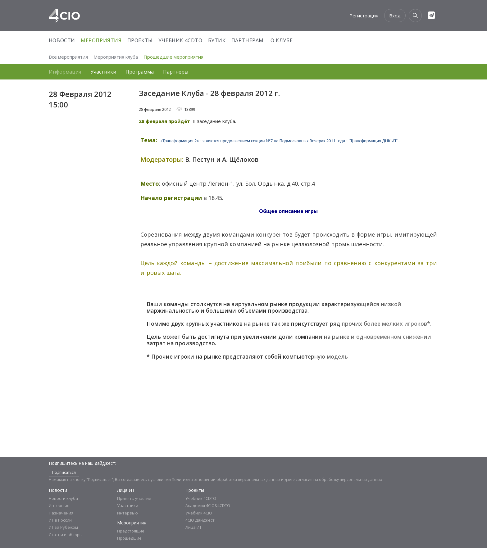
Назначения (61, 513)
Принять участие (134, 498)
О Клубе (282, 40)
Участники (103, 71)
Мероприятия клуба (115, 57)
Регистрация (363, 15)
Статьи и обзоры (66, 534)
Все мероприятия (68, 57)
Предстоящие (130, 531)
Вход (395, 15)
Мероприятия (101, 40)
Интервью (59, 505)
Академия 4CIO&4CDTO (207, 505)
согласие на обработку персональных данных (339, 479)
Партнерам (247, 40)
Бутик (217, 40)
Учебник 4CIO (198, 513)
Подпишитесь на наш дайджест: (82, 463)
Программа (139, 71)
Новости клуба (63, 498)
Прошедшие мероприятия (173, 57)
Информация (65, 71)
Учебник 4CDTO (180, 40)
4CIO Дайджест (200, 520)
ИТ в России (60, 520)
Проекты (140, 40)
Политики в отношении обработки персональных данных (226, 479)
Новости (62, 40)
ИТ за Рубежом (63, 527)
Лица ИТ (126, 490)
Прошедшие (129, 538)
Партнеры (175, 71)
